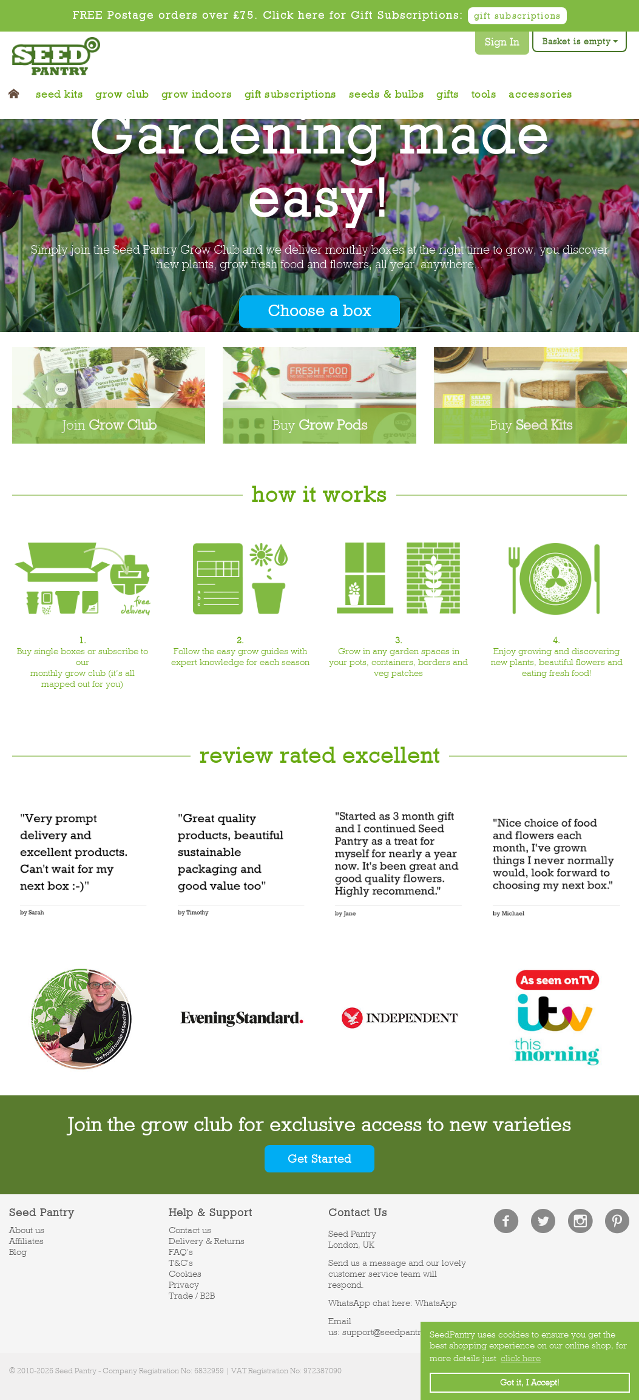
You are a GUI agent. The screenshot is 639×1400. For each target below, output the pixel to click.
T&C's (181, 1264)
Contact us (190, 1231)
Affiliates (26, 1242)
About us (26, 1231)
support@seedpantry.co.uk (396, 1333)
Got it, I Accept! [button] (530, 1382)
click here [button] (521, 1358)
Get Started (319, 1159)
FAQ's (181, 1253)
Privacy (184, 1285)
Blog (18, 1253)
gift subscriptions (517, 16)
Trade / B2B (192, 1296)
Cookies (185, 1275)
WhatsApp (436, 1304)
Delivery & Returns (207, 1242)
